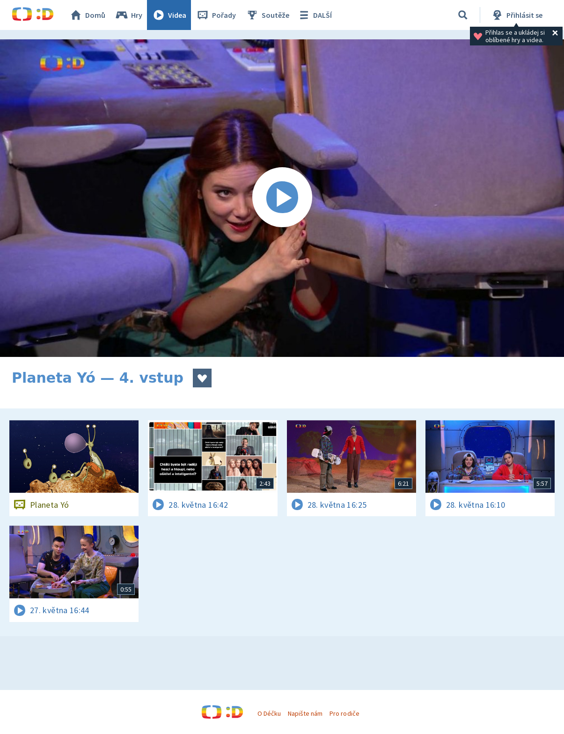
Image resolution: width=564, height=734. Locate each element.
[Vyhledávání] (463, 15)
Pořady (216, 15)
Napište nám (305, 713)
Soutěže (267, 15)
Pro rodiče (344, 713)
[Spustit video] (282, 198)
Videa (169, 15)
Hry (128, 15)
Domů (87, 15)
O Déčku (269, 713)
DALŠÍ (314, 15)
